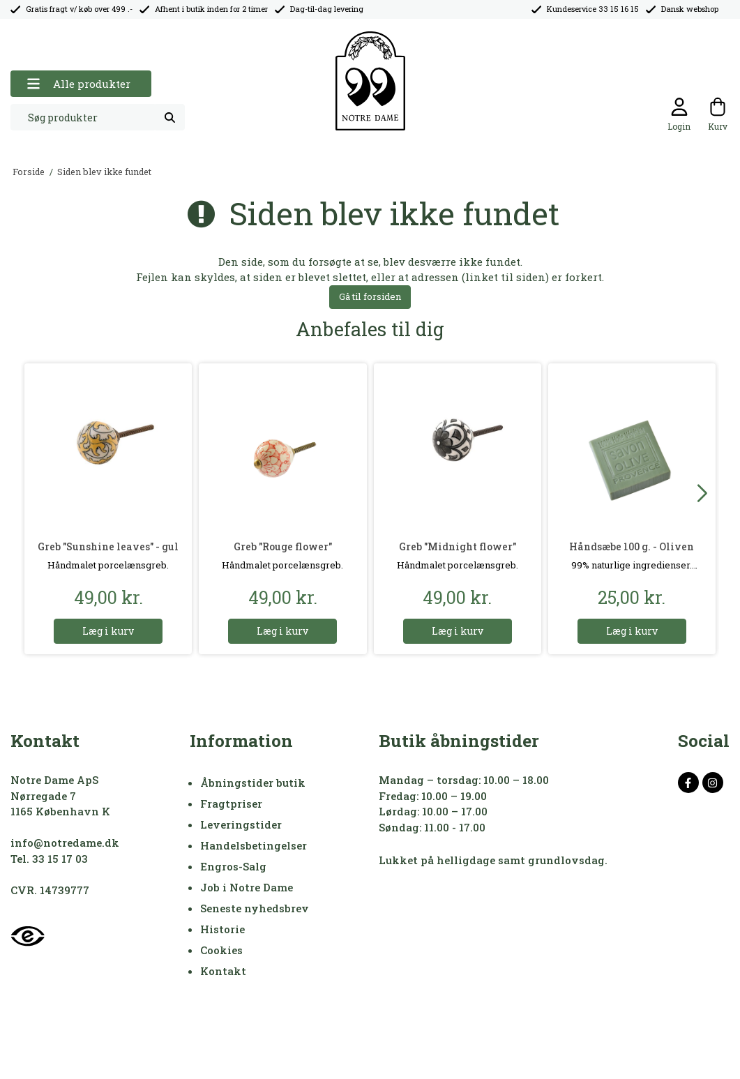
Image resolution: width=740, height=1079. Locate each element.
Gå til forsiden (370, 296)
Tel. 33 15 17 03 (49, 859)
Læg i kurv (108, 630)
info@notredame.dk (64, 843)
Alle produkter (78, 84)
